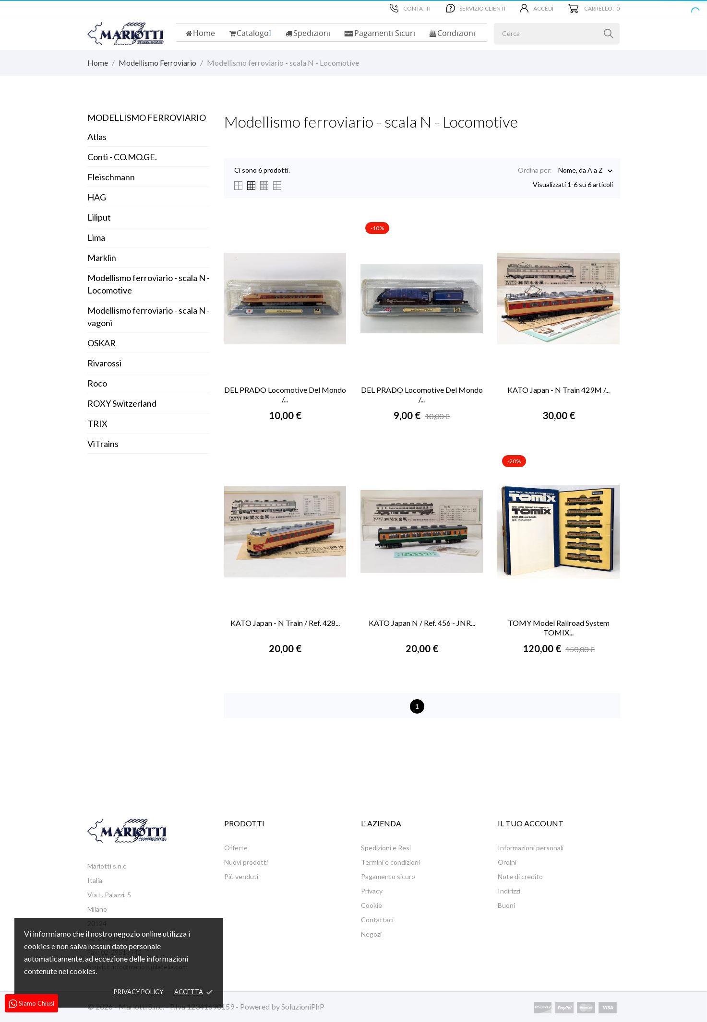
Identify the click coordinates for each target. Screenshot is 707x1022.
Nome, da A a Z (580, 171)
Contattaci (377, 920)
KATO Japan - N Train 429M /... (558, 389)
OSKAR (101, 343)
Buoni (506, 905)
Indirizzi (509, 891)
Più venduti (241, 876)
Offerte (236, 848)
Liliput (99, 217)
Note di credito (520, 876)
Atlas (97, 136)
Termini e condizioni (390, 862)
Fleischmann (111, 177)
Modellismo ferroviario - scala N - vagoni (148, 316)
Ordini (507, 862)
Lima (96, 237)
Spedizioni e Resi (386, 848)
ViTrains (103, 443)
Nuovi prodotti (246, 862)
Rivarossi (104, 363)
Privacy (372, 891)
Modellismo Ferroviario (146, 117)
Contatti (410, 8)
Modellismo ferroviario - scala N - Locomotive (148, 283)
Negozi (371, 934)
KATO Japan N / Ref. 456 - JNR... (422, 622)
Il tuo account (530, 823)
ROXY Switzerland (121, 403)
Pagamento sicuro (388, 876)
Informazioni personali (530, 848)
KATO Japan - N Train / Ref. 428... (285, 622)
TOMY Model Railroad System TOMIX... (559, 627)
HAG (96, 197)
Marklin (101, 257)
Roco (97, 383)
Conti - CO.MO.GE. (122, 157)
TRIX (97, 423)
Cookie (371, 905)
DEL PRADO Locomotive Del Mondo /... (285, 394)
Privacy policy (138, 992)
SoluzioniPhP (302, 1006)
